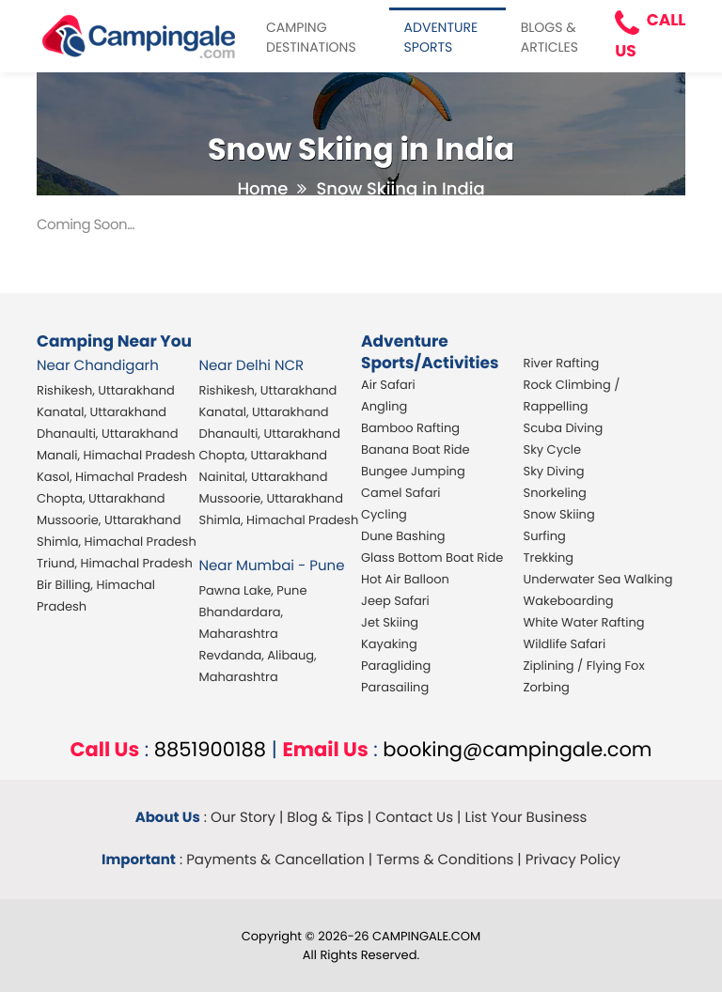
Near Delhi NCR (252, 366)
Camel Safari (400, 493)
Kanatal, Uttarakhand (101, 412)
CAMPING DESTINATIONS (311, 37)
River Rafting (562, 363)
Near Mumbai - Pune (272, 566)
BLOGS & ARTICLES (549, 37)
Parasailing (395, 687)
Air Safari (388, 385)
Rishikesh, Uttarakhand (106, 390)
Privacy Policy (573, 860)
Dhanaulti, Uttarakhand (107, 433)
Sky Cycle (553, 449)
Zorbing (547, 687)
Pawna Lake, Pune (253, 590)
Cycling (384, 514)
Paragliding (396, 665)
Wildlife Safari (565, 644)
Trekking (549, 557)
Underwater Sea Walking (598, 579)
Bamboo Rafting (410, 428)
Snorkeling (555, 493)
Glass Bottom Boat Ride (432, 557)
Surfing (545, 536)
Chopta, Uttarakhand (101, 498)
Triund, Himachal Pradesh (115, 563)
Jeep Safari (395, 601)
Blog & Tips (325, 818)
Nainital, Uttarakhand (263, 477)
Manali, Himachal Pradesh (116, 455)
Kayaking (389, 644)
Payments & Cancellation (275, 860)
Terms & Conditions (444, 860)
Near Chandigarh (98, 366)
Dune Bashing (403, 536)
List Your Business (525, 818)
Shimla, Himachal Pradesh (116, 541)
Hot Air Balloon (405, 579)
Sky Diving (554, 471)
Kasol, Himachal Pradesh (112, 477)
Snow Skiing (559, 514)
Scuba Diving (564, 428)
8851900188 (210, 750)
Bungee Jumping (413, 471)
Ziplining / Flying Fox (584, 665)
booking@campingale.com (517, 750)
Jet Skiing (389, 622)
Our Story (243, 818)
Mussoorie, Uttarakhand (108, 520)
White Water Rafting (584, 622)
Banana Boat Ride (415, 449)
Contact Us (414, 818)
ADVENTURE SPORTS (441, 37)
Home (262, 189)
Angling (384, 406)
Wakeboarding (569, 601)
